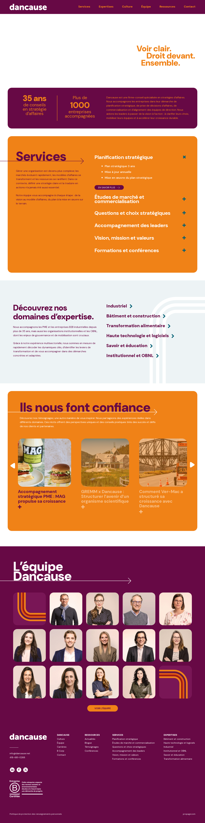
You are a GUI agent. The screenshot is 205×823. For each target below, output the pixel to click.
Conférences (91, 750)
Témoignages (92, 746)
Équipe (146, 6)
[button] (13, 465)
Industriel (168, 746)
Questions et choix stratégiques (129, 746)
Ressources (167, 6)
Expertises (106, 6)
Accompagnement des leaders (128, 750)
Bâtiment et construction (177, 739)
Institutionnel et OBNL (175, 750)
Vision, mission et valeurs (125, 754)
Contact (189, 6)
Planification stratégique (125, 739)
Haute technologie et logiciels (179, 742)
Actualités (90, 739)
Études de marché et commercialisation (133, 742)
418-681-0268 (17, 757)
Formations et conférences (126, 758)
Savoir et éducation (174, 754)
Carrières (61, 746)
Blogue (88, 742)
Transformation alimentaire (178, 758)
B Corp (60, 750)
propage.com (189, 814)
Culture (127, 6)
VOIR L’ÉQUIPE (102, 708)
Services (84, 6)
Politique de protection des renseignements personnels (36, 814)
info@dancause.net (20, 753)
